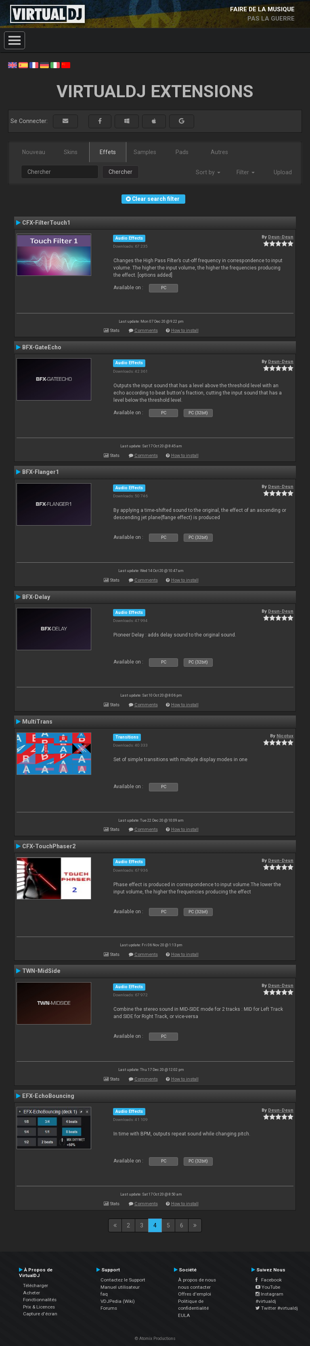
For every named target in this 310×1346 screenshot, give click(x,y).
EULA (184, 1315)
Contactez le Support (123, 1280)
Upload (283, 172)
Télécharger (35, 1285)
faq (104, 1294)
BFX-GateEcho (41, 347)
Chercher (120, 172)
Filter (246, 172)
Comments (146, 330)
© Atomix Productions (155, 1338)
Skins (71, 152)
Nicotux (284, 736)
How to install (185, 330)
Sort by (208, 172)
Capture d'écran (40, 1314)
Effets (108, 152)
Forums (109, 1308)
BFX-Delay (36, 597)
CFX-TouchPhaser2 (48, 846)
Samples (145, 152)
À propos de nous (197, 1280)
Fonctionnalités (40, 1299)
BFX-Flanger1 (40, 472)
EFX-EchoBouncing (48, 1096)
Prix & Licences (39, 1307)
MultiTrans (37, 721)
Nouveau (33, 152)
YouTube (268, 1287)
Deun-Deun (280, 237)
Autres (219, 152)
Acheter (31, 1293)
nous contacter (194, 1287)
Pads (182, 152)
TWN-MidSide (41, 971)
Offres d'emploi (194, 1294)
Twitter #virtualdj (277, 1308)
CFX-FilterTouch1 (46, 222)
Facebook (269, 1280)
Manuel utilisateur (120, 1287)
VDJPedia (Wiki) (118, 1301)
